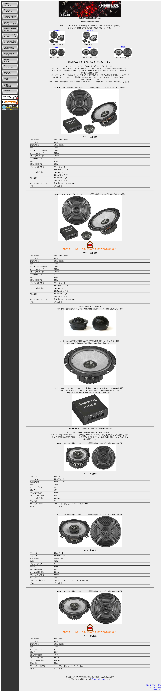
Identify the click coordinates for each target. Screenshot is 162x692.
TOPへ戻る (156, 689)
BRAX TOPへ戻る (153, 685)
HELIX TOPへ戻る (153, 687)
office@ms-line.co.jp (98, 679)
